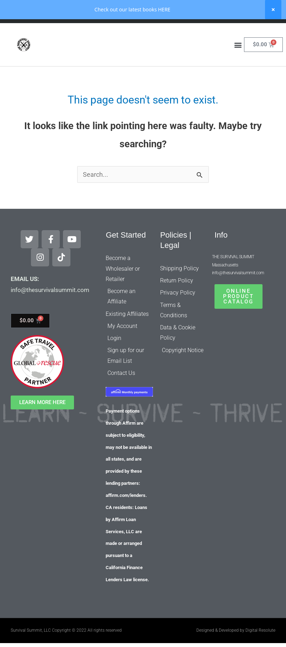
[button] (238, 64)
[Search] (192, 32)
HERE (164, 9)
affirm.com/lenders (125, 477)
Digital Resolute (260, 612)
